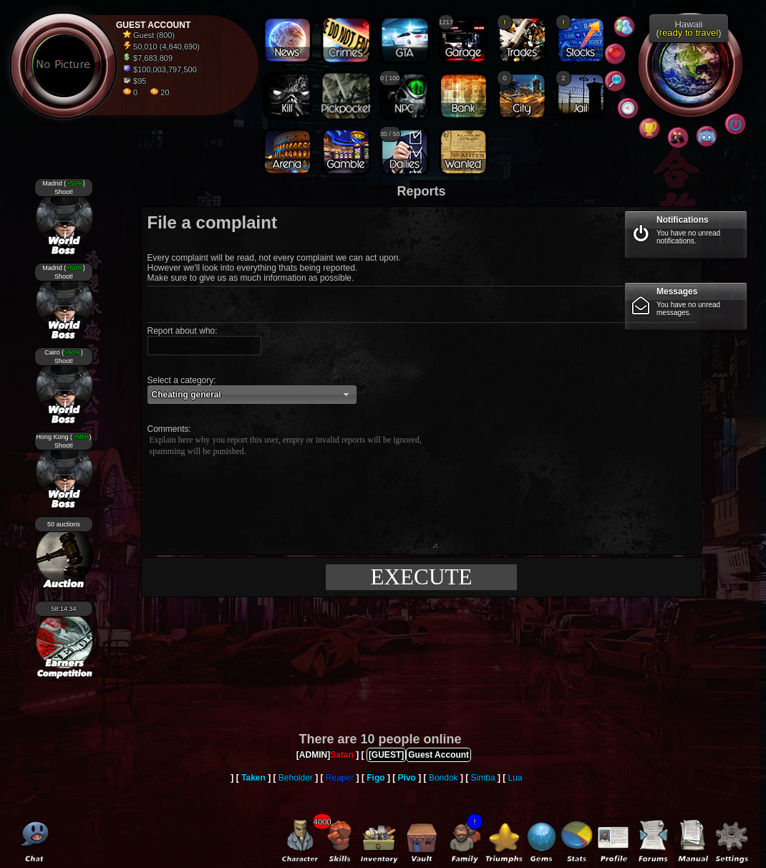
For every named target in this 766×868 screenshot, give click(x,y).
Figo (375, 778)
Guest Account (438, 755)
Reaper (340, 778)
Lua (515, 778)
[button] (252, 394)
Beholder (295, 778)
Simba (483, 778)
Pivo (407, 778)
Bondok (443, 778)
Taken (253, 778)
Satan (342, 755)
